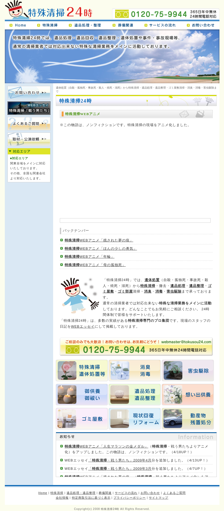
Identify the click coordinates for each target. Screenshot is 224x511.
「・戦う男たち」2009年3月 (120, 469)
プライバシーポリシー (129, 497)
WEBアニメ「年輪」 (90, 257)
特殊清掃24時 (49, 10)
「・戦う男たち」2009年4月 (120, 460)
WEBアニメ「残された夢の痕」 (99, 240)
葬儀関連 (125, 24)
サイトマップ (158, 497)
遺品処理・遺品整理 (87, 24)
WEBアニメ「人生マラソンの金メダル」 (106, 446)
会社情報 (62, 497)
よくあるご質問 (174, 492)
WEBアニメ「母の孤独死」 (95, 265)
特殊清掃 (50, 24)
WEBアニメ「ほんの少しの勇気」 (101, 249)
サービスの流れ (162, 24)
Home (19, 24)
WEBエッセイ (83, 326)
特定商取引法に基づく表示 (91, 497)
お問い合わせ (201, 24)
